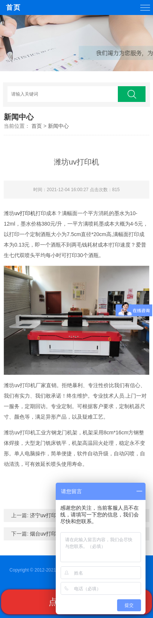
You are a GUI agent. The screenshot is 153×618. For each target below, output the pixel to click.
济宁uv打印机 (46, 515)
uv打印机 (25, 213)
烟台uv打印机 (46, 534)
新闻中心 (58, 126)
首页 (13, 7)
